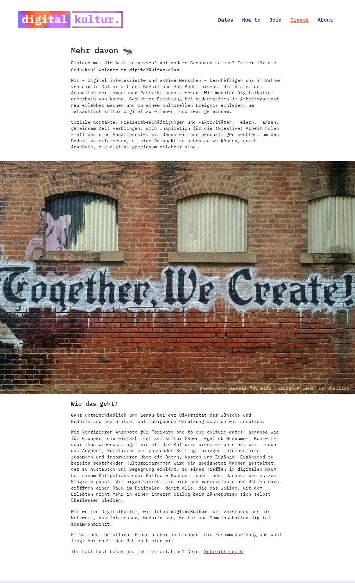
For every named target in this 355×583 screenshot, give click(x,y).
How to (251, 19)
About (325, 19)
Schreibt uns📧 (223, 551)
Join (275, 19)
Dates (225, 19)
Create (299, 19)
